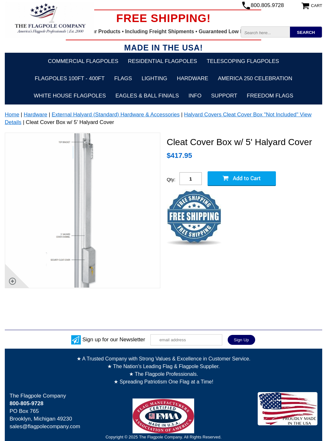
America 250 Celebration (255, 78)
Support (224, 96)
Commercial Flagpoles (83, 61)
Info (195, 96)
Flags (123, 78)
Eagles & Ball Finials (147, 96)
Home (12, 115)
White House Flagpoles (70, 96)
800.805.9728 (267, 5)
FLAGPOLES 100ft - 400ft (70, 78)
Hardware (193, 78)
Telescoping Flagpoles (243, 61)
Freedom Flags (270, 96)
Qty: (171, 179)
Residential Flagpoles (162, 61)
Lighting (154, 78)
